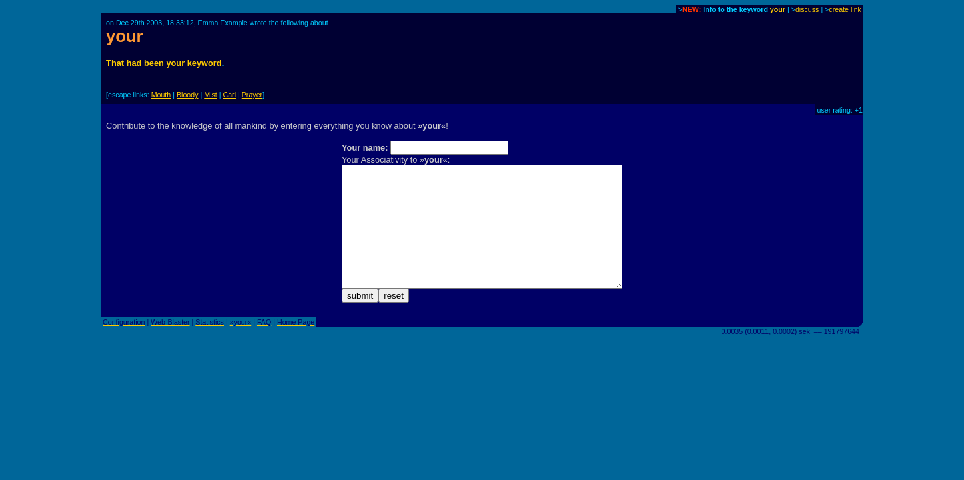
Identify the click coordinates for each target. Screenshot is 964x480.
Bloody (188, 95)
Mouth (161, 95)
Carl (230, 95)
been (154, 63)
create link (845, 9)
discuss (807, 9)
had (134, 63)
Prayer (252, 95)
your (777, 9)
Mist (210, 95)
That (115, 63)
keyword (204, 63)
